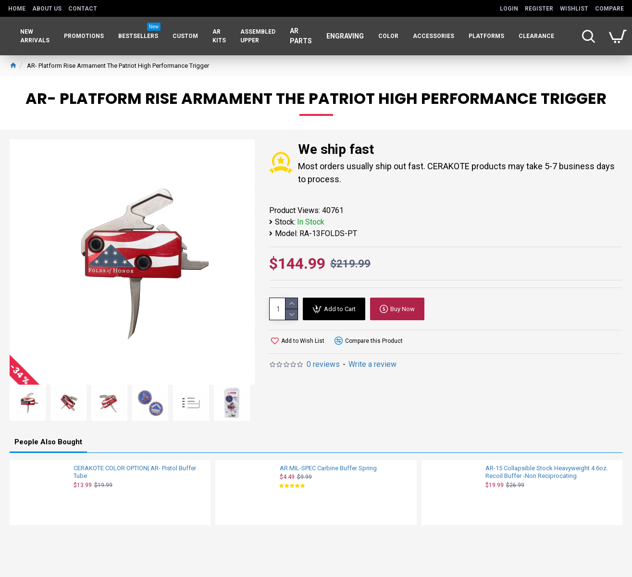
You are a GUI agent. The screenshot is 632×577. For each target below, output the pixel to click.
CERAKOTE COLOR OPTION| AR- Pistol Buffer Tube (135, 472)
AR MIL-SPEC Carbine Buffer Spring (328, 468)
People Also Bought (48, 442)
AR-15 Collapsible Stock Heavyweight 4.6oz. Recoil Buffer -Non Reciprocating (546, 472)
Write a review (372, 364)
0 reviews (323, 364)
